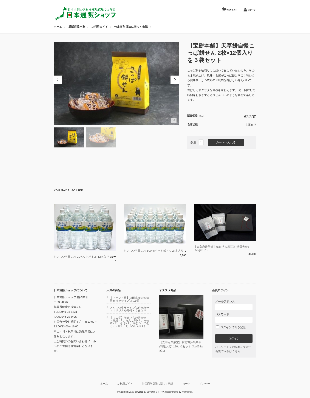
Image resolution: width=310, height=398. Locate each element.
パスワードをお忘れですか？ (233, 346)
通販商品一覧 (76, 26)
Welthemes (187, 392)
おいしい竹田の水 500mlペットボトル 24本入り (154, 250)
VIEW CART (230, 8)
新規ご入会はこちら (227, 351)
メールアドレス (234, 305)
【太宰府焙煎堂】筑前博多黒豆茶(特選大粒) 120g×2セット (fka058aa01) (181, 346)
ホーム (58, 26)
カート (186, 383)
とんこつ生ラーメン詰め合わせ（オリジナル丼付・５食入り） (129, 309)
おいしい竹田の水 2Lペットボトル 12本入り (81, 256)
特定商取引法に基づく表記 (131, 26)
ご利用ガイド (99, 26)
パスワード (234, 318)
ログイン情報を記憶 (231, 327)
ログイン (252, 9)
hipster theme (171, 392)
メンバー (205, 383)
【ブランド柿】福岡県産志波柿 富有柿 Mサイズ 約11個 (129, 299)
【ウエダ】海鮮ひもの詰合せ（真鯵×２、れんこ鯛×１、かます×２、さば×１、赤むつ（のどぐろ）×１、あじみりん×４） (129, 322)
